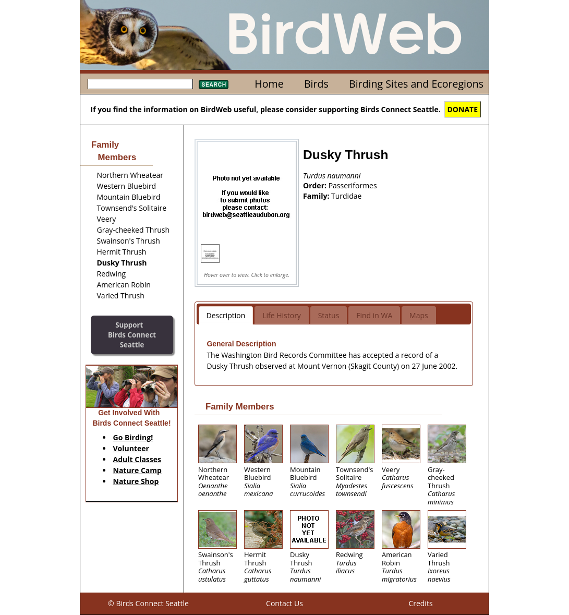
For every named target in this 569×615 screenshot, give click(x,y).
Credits (420, 603)
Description (226, 315)
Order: (316, 185)
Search (213, 84)
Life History (281, 315)
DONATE (462, 109)
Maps (418, 315)
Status (329, 315)
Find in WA (374, 315)
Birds (316, 84)
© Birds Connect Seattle (148, 603)
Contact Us (284, 603)
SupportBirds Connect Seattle (132, 334)
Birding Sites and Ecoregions (416, 84)
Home (269, 84)
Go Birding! (133, 437)
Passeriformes (353, 185)
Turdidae (346, 196)
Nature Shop (136, 481)
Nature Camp (137, 470)
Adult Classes (137, 459)
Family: (317, 196)
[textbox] (140, 84)
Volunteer (131, 448)
